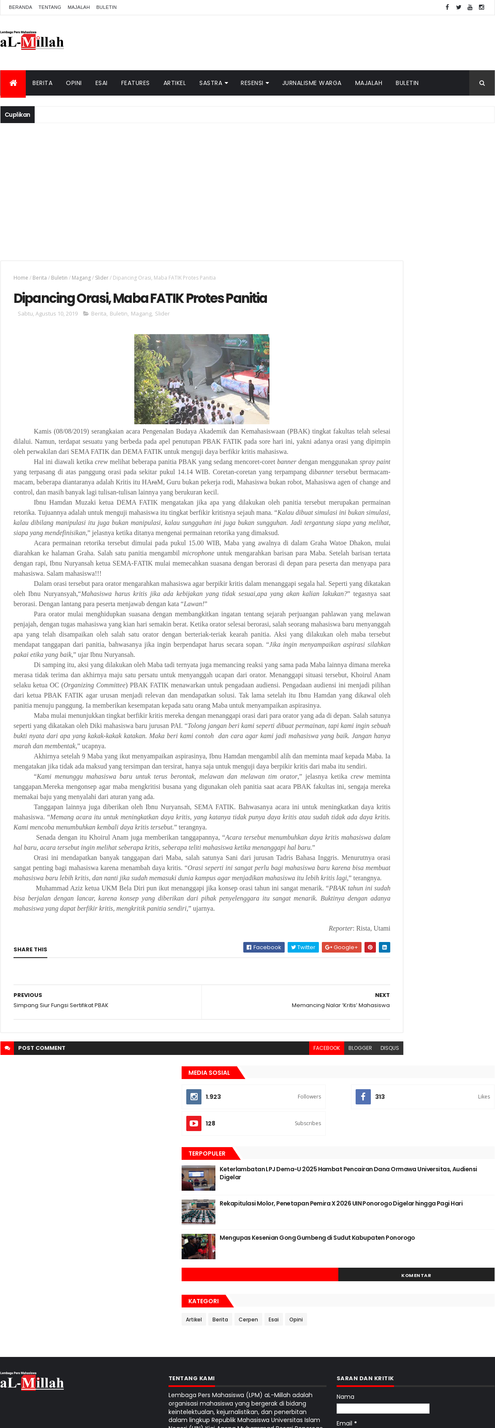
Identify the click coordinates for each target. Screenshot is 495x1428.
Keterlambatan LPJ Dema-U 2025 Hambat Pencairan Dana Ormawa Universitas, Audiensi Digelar (428, 372)
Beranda (20, 7)
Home (21, 277)
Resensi (252, 83)
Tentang (49, 7)
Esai (101, 83)
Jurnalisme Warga (312, 83)
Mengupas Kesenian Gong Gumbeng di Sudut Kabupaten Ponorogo (435, 436)
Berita (42, 83)
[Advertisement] (247, 191)
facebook (248, 1218)
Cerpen (408, 514)
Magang (81, 277)
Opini (74, 83)
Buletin (106, 7)
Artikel (174, 83)
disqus (311, 1218)
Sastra (210, 83)
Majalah (79, 7)
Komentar (456, 470)
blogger (282, 1218)
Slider (102, 277)
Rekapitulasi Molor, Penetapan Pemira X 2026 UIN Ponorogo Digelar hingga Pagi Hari (434, 406)
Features (135, 83)
